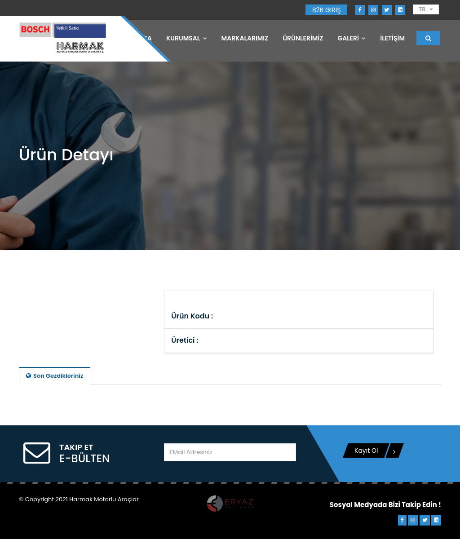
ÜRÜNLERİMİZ (303, 38)
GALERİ (351, 38)
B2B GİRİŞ (326, 9)
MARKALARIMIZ (245, 38)
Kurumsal (186, 38)
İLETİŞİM (392, 38)
